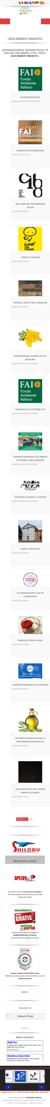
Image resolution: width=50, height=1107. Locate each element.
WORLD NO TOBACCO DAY (30, 640)
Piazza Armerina (23, 1092)
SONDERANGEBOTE (13, 50)
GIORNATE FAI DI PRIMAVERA (30, 151)
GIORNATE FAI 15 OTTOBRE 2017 (30, 409)
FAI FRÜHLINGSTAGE (30, 97)
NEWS (41, 53)
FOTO (34, 53)
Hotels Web (34, 1092)
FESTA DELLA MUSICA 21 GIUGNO (30, 497)
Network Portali (25, 1016)
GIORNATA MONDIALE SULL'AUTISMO (30, 685)
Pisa (10, 1092)
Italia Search (44, 1092)
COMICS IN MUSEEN (30, 257)
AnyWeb (4, 1092)
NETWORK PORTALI (34, 1098)
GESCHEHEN (22, 53)
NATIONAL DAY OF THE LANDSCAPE (30, 303)
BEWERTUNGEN (35, 50)
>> (31, 819)
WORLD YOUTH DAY (30, 549)
